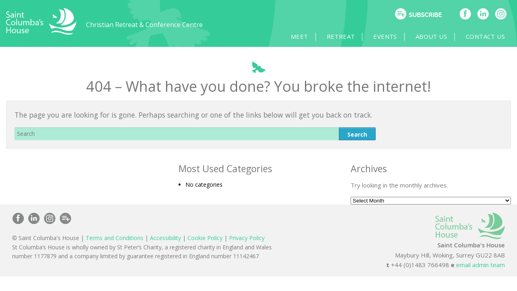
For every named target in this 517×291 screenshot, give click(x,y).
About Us (437, 37)
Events (399, 37)
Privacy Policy (247, 238)
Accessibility (165, 238)
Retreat (363, 37)
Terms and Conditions (114, 238)
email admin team (480, 265)
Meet (331, 37)
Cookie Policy (205, 238)
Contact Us (483, 37)
